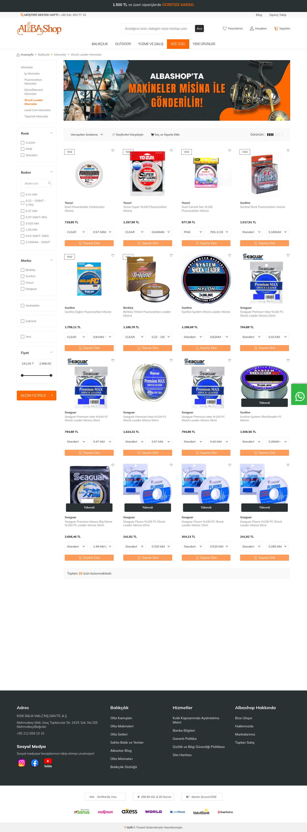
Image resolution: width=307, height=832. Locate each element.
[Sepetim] (282, 28)
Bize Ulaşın (243, 718)
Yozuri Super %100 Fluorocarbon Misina (145, 208)
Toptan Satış (244, 742)
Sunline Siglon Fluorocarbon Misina (88, 311)
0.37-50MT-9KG (34, 217)
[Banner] (177, 90)
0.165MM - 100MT (35, 242)
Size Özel (178, 44)
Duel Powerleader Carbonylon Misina (84, 208)
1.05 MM (29, 229)
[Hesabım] (258, 28)
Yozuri (27, 282)
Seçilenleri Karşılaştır (128, 134)
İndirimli (28, 321)
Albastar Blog (121, 750)
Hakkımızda (244, 726)
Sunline (28, 276)
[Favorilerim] (233, 28)
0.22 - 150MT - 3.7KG (33, 202)
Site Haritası (182, 755)
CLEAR (28, 142)
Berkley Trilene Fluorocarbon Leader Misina (147, 313)
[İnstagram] (21, 763)
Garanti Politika (185, 738)
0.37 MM (29, 211)
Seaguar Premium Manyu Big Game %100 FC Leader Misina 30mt (88, 523)
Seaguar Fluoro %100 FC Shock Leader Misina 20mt (144, 523)
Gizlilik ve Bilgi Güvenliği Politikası (199, 747)
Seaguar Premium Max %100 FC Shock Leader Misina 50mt (144, 418)
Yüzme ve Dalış (150, 44)
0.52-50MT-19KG (35, 236)
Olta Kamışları (121, 718)
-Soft (129, 827)
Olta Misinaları (121, 759)
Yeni (26, 336)
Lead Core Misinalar (37, 110)
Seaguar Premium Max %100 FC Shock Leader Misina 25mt (261, 313)
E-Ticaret (139, 827)
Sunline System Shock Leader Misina (206, 311)
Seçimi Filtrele (37, 395)
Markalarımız (245, 734)
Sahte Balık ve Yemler (127, 742)
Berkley (28, 270)
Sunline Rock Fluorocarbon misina (262, 207)
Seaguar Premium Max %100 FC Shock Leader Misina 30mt (203, 418)
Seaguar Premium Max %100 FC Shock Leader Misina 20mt (86, 418)
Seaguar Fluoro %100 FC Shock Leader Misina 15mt (203, 523)
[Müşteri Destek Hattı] (53, 15)
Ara (199, 28)
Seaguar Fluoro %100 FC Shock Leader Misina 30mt (261, 523)
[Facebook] (35, 763)
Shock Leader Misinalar (33, 102)
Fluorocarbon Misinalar (33, 81)
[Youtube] (48, 763)
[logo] (39, 28)
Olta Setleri (119, 734)
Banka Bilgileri (184, 730)
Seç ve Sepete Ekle (165, 134)
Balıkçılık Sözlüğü (123, 767)
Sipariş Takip (277, 15)
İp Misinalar (32, 73)
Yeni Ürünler (204, 44)
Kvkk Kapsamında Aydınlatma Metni (196, 720)
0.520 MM (30, 223)
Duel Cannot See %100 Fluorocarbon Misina (197, 208)
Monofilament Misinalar (33, 91)
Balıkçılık (100, 44)
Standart (29, 155)
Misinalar (60, 54)
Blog (259, 15)
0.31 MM (29, 194)
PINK (26, 149)
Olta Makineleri (122, 726)
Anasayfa (25, 54)
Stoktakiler (30, 305)
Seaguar (29, 289)
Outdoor (123, 44)
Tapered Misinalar (36, 116)
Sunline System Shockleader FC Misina (261, 418)
